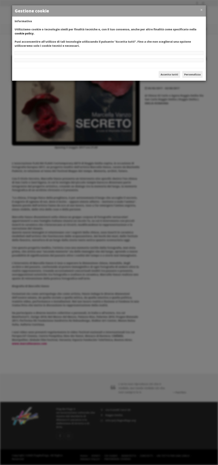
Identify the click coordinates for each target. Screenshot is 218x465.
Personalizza (192, 74)
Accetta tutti (169, 74)
